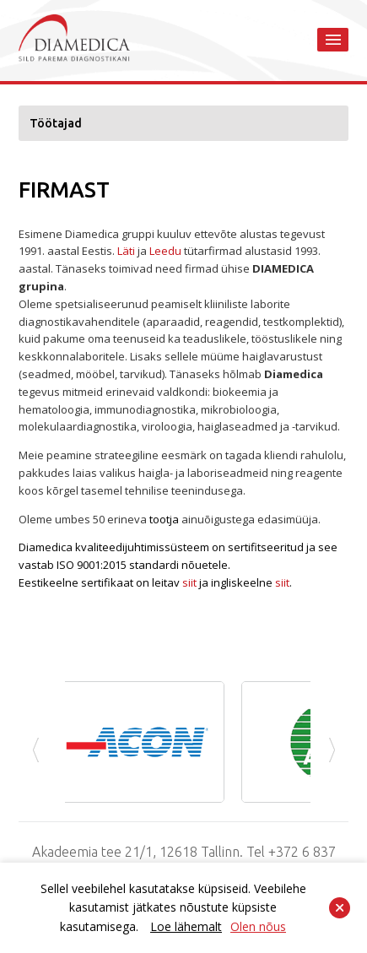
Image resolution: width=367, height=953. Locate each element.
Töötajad (56, 123)
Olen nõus (258, 926)
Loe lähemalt (186, 926)
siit (189, 582)
